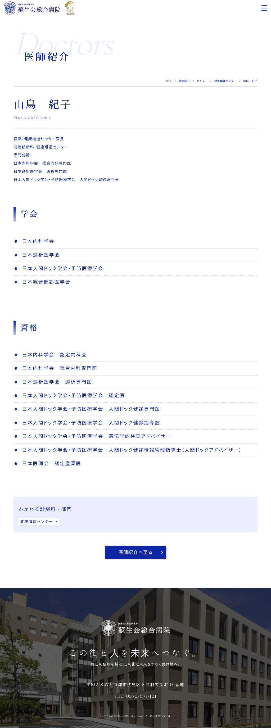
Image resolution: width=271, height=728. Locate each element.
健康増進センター (225, 81)
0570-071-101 (141, 696)
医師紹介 (184, 81)
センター (202, 81)
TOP (168, 81)
